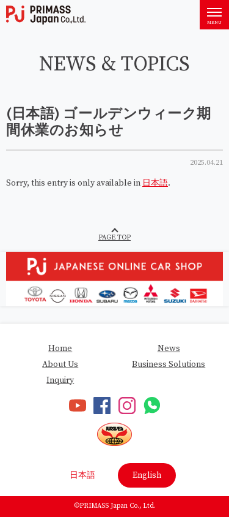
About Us (60, 364)
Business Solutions (168, 364)
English (147, 475)
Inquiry (60, 380)
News (169, 348)
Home (60, 348)
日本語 (155, 183)
